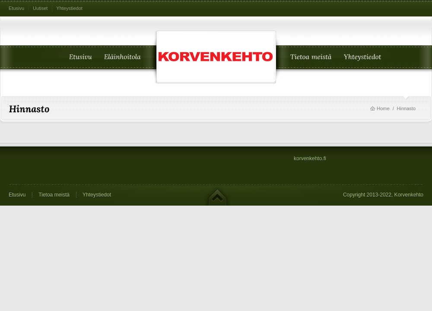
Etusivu (16, 8)
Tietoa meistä (54, 195)
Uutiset (40, 8)
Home (383, 108)
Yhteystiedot (69, 8)
